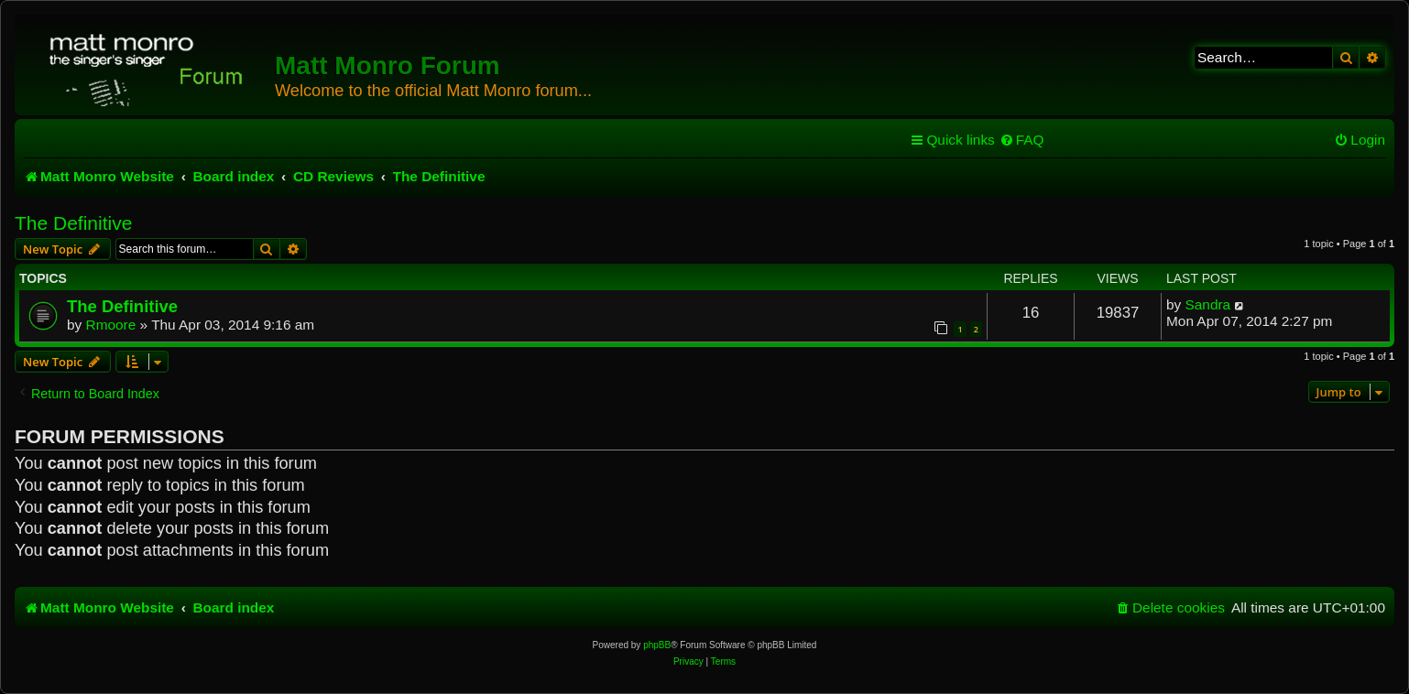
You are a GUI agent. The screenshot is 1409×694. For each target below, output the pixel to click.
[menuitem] (1021, 140)
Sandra (1208, 304)
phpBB (657, 645)
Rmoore (111, 324)
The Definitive (73, 222)
